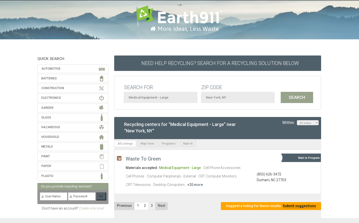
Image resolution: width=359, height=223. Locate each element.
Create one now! (91, 208)
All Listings (125, 143)
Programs (169, 143)
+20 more (195, 185)
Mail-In (188, 143)
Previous (124, 206)
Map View (147, 143)
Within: (300, 122)
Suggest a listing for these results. (271, 206)
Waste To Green (143, 159)
